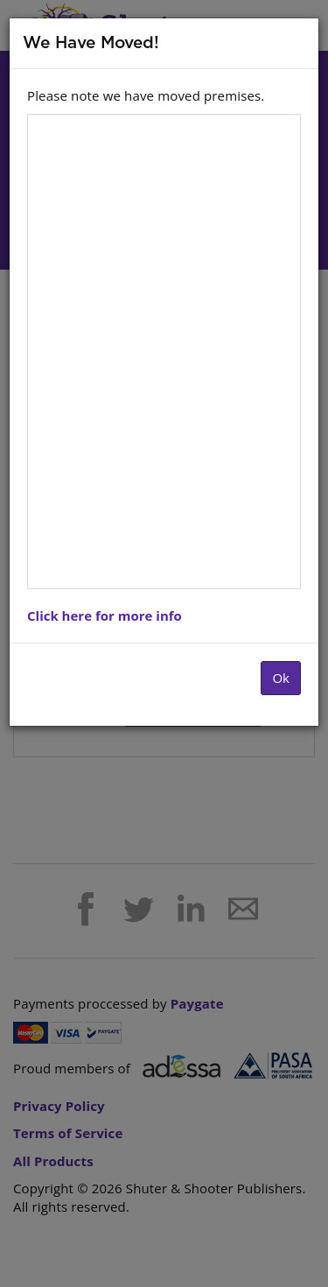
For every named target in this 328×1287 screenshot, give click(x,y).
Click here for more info (104, 615)
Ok (281, 677)
